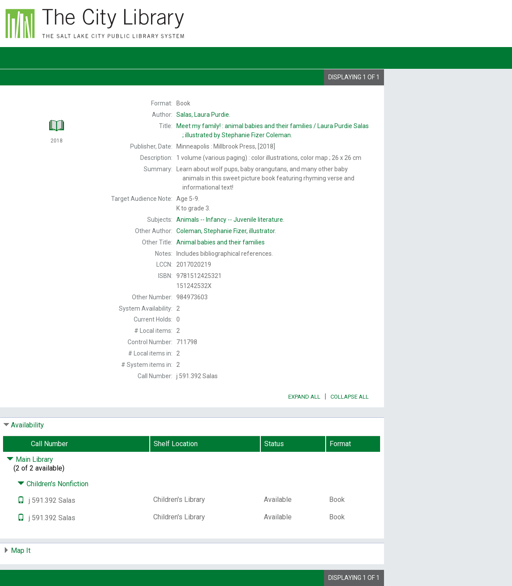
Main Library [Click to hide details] (30, 459)
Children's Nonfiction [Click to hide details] (52, 484)
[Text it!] (20, 500)
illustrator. (226, 230)
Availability (27, 425)
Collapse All (349, 396)
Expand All (304, 396)
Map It (20, 550)
